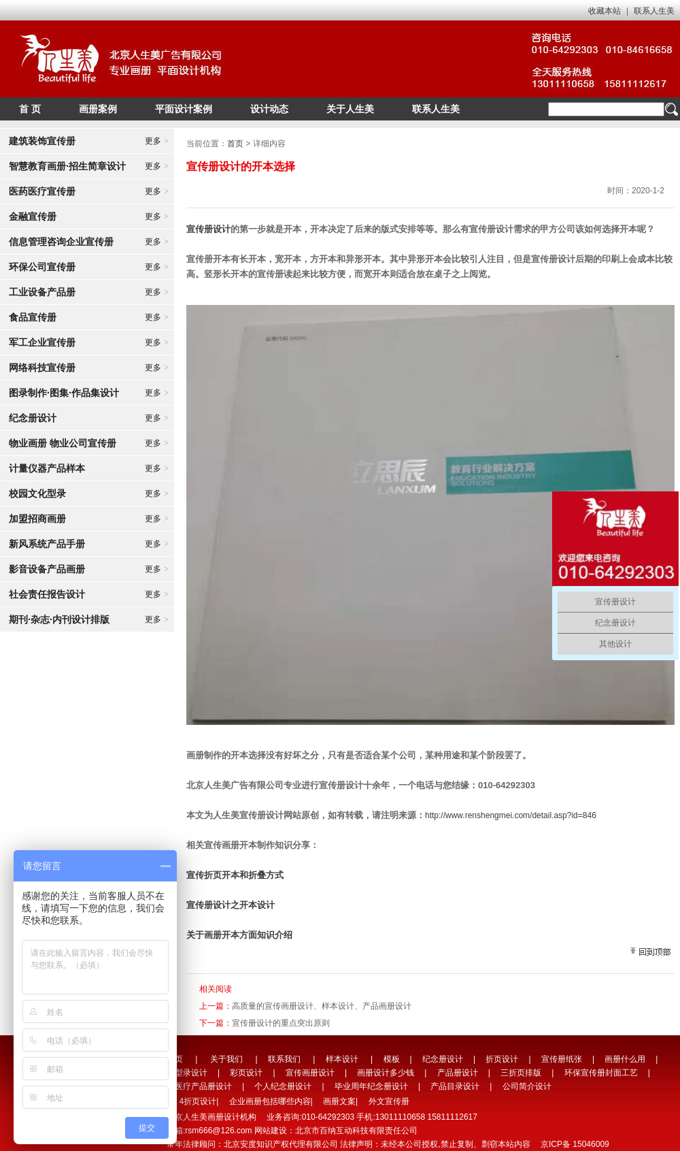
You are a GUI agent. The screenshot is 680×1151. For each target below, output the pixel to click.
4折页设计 (197, 1101)
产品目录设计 (454, 1086)
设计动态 (269, 108)
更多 (157, 141)
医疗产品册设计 (203, 1086)
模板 (392, 1059)
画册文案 (339, 1101)
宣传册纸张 (561, 1059)
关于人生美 (350, 108)
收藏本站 (604, 11)
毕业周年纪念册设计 (371, 1086)
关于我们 (226, 1059)
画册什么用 (625, 1059)
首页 (235, 143)
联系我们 (284, 1059)
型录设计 (191, 1072)
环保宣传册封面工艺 (601, 1072)
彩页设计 (246, 1072)
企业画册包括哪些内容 (270, 1101)
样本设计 (342, 1059)
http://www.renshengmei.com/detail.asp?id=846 (510, 815)
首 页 (30, 108)
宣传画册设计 (310, 1072)
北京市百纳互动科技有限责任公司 (356, 1130)
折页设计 (502, 1059)
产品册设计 (457, 1072)
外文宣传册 (389, 1101)
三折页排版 (520, 1072)
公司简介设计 (527, 1086)
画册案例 (98, 108)
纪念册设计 (442, 1059)
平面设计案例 (183, 108)
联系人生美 (654, 11)
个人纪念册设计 (282, 1086)
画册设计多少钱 (385, 1072)
